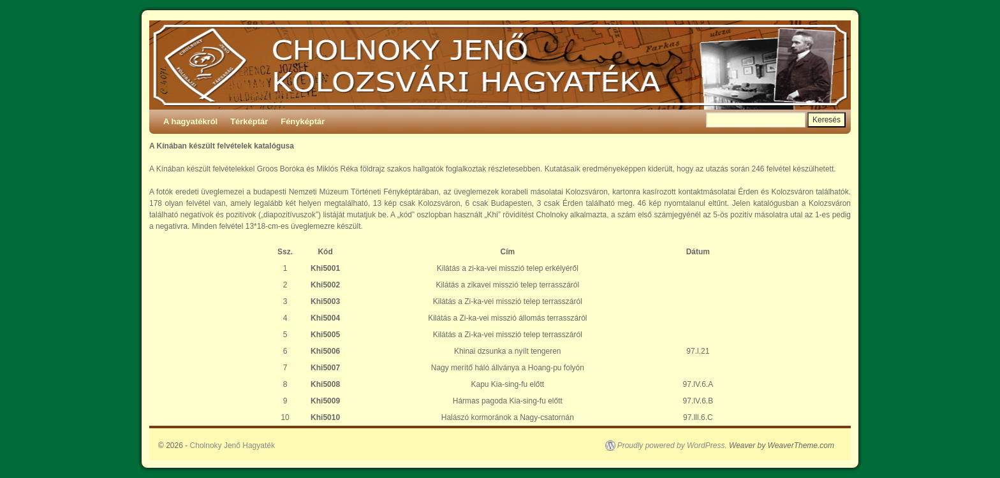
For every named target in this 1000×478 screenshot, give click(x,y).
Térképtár (249, 121)
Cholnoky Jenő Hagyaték (232, 445)
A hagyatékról (190, 121)
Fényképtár (303, 121)
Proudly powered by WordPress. (672, 445)
